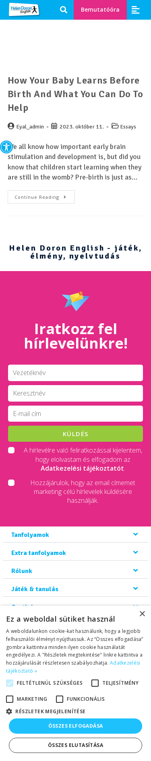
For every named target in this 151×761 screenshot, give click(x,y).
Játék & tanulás (34, 589)
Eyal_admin (30, 126)
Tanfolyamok (30, 535)
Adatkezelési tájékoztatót (82, 468)
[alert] (75, 683)
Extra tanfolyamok (38, 553)
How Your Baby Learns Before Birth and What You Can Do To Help (75, 93)
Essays (128, 126)
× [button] (142, 614)
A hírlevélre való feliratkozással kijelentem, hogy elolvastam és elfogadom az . (83, 459)
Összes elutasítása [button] (75, 745)
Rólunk (21, 571)
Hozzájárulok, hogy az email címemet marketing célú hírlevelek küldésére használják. (82, 491)
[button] (6, 147)
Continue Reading (44, 195)
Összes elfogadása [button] (75, 725)
